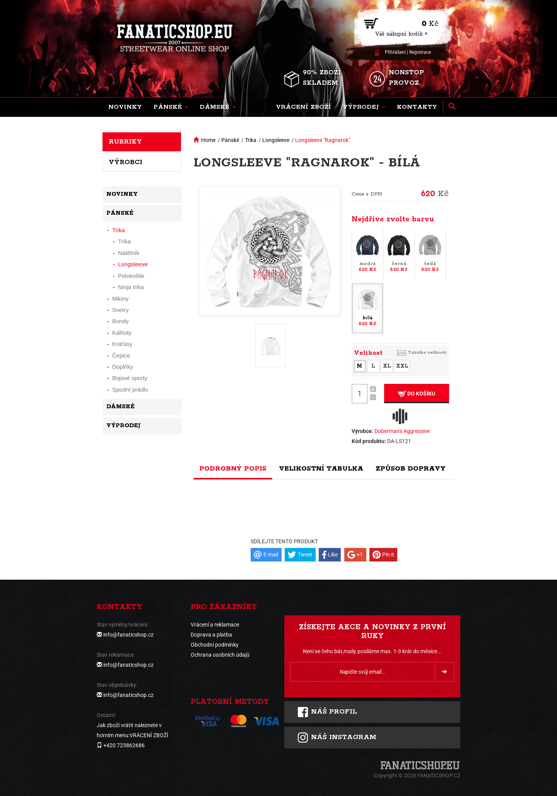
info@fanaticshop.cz (128, 635)
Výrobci (125, 162)
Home (208, 140)
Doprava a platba (211, 635)
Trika (250, 140)
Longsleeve (275, 140)
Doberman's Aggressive (402, 431)
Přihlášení (395, 52)
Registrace (420, 52)
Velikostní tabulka (321, 468)
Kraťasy (122, 344)
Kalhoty (122, 332)
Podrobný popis (233, 468)
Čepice (121, 355)
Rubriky (125, 141)
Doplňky (122, 366)
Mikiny (120, 298)
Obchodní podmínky (215, 645)
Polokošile (131, 275)
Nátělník (128, 253)
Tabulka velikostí (427, 352)
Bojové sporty (129, 378)
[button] (171, 107)
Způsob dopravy (411, 468)
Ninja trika (131, 287)
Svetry (120, 309)
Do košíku (416, 393)
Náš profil (327, 712)
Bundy (120, 321)
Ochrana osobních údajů (220, 655)
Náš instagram (336, 737)
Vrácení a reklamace (215, 624)
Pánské (230, 140)
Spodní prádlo (130, 389)
